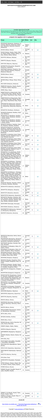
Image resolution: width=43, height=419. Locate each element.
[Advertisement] (21, 17)
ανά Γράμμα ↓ (11, 2)
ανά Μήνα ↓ (17, 2)
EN (21, 2)
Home (2, 2)
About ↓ (6, 2)
